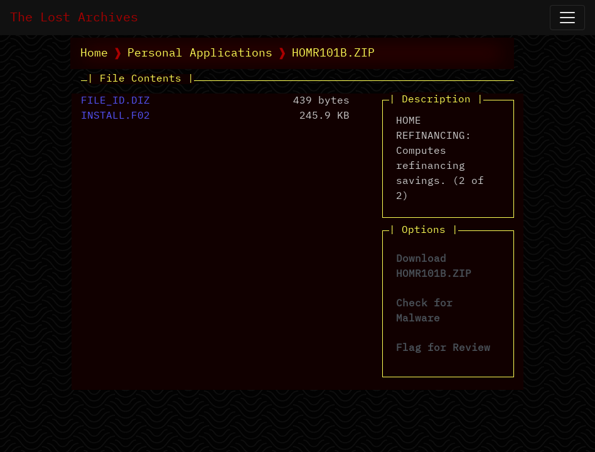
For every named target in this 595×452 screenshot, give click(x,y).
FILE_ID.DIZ (115, 101)
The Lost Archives (74, 17)
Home (94, 53)
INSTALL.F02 (115, 116)
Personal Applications (199, 53)
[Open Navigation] (567, 17)
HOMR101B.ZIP (333, 53)
